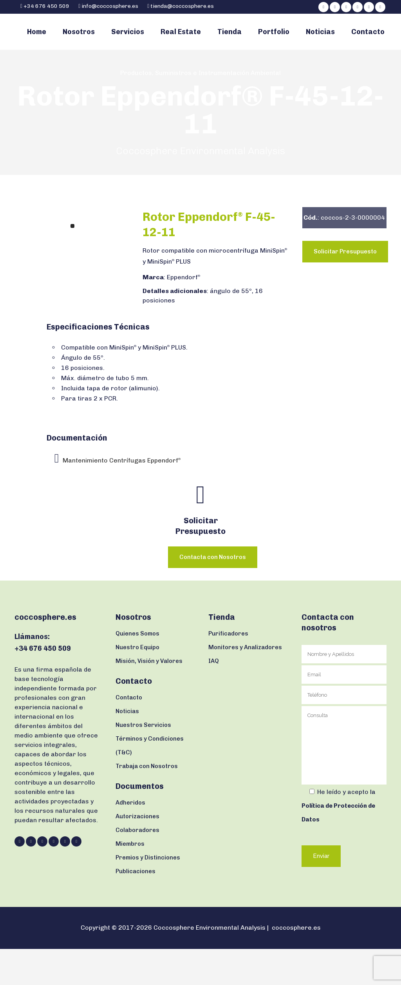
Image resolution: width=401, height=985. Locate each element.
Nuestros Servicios (143, 761)
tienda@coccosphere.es (182, 6)
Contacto (129, 733)
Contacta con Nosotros (212, 593)
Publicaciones (135, 907)
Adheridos (130, 838)
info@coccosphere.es (109, 6)
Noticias (127, 747)
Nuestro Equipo (137, 683)
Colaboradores (137, 866)
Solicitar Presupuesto (345, 287)
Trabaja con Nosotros (147, 802)
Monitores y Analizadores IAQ (245, 690)
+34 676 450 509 (45, 6)
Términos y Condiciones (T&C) (150, 781)
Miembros (130, 879)
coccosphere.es (296, 963)
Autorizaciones (137, 852)
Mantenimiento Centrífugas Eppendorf (122, 496)
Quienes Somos (137, 669)
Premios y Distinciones (148, 893)
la (338, 842)
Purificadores (228, 669)
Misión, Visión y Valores (149, 697)
